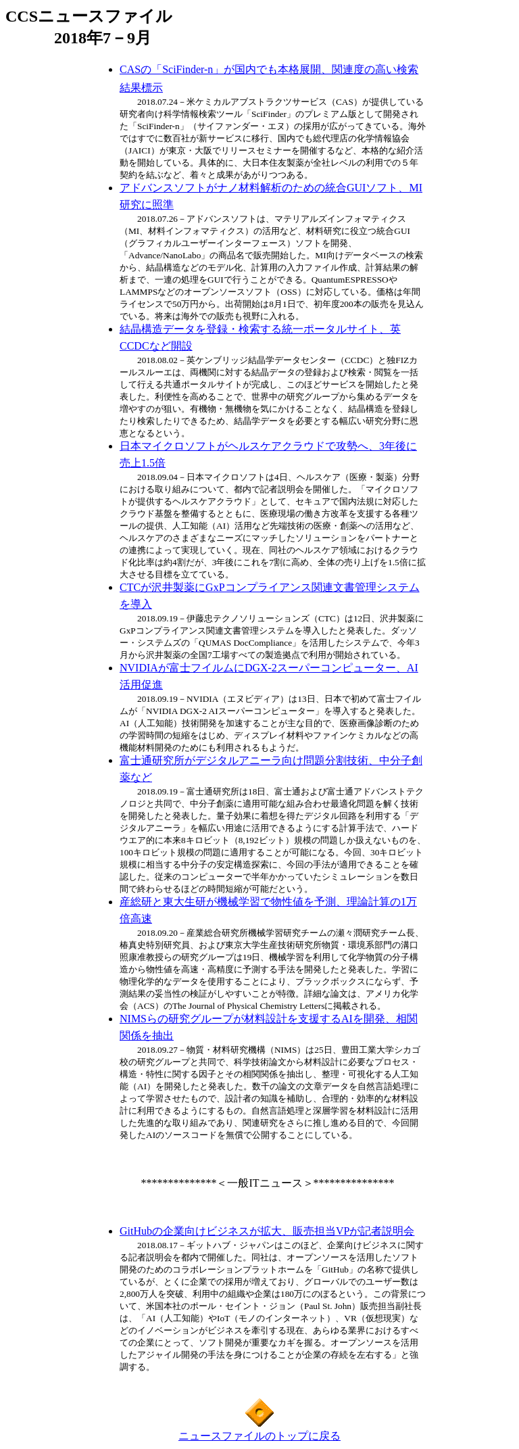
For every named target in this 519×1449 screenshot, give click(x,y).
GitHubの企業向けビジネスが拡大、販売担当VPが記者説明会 (267, 1231)
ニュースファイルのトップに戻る (259, 1436)
